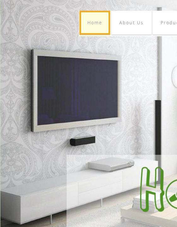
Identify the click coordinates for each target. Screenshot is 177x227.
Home (94, 23)
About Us (131, 23)
